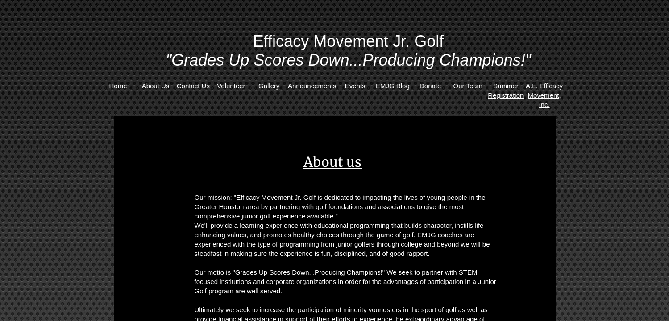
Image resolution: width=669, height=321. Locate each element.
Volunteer (231, 86)
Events (355, 86)
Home (118, 86)
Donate (430, 86)
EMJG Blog (393, 86)
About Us (156, 86)
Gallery (269, 86)
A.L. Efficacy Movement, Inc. (544, 95)
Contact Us (193, 86)
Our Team (468, 86)
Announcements (312, 86)
